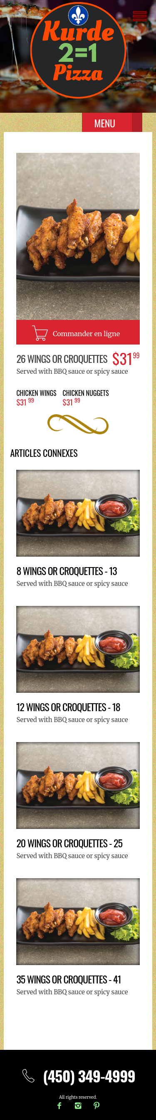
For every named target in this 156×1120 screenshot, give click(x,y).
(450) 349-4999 (78, 1075)
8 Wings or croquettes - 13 (66, 570)
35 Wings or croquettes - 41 (68, 978)
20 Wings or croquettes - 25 (69, 842)
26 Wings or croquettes (61, 358)
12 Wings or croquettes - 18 (68, 706)
